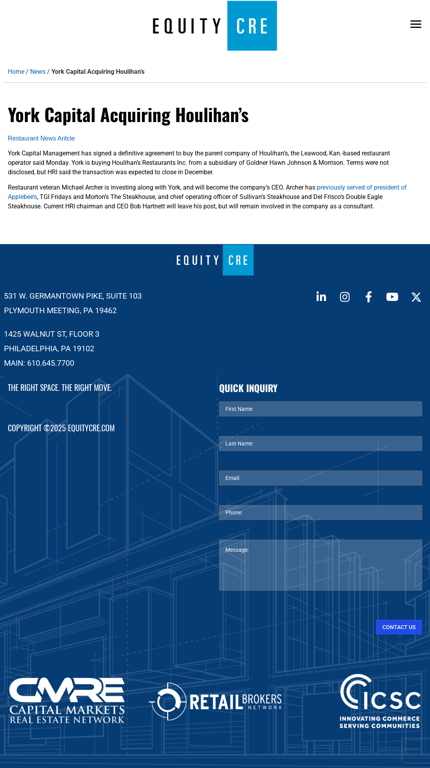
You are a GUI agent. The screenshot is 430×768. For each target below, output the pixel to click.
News (38, 71)
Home (16, 71)
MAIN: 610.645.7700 (39, 363)
